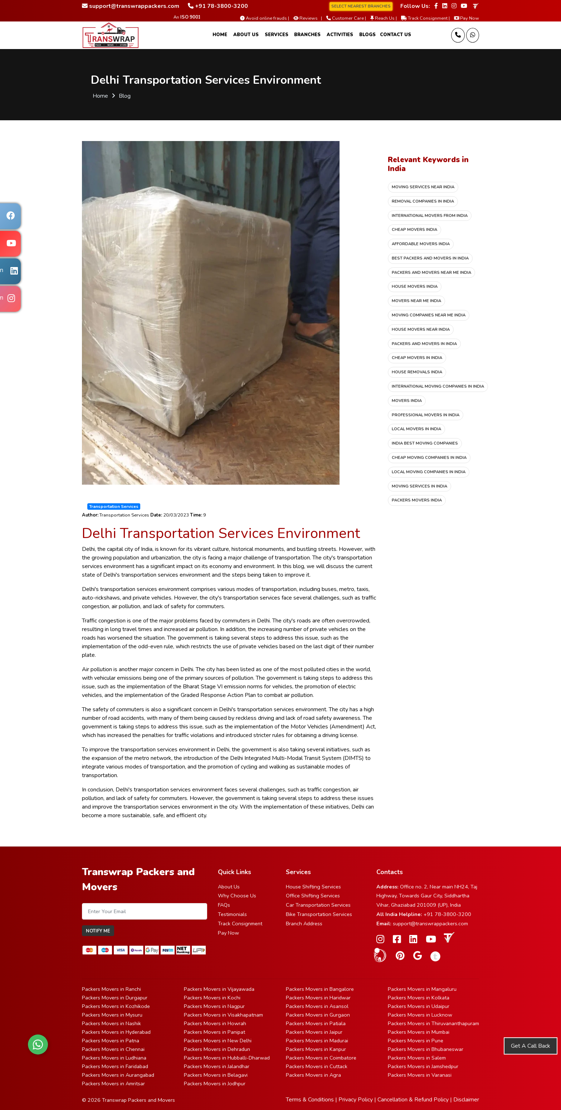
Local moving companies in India (428, 472)
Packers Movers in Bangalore (320, 989)
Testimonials (232, 914)
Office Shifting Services (313, 895)
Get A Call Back (530, 1046)
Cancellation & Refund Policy (413, 1100)
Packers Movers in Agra (313, 1075)
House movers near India (421, 329)
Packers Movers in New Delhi (218, 1040)
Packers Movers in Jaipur (314, 1032)
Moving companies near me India (428, 315)
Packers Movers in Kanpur (316, 1049)
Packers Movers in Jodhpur (214, 1083)
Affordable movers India (421, 244)
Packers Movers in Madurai (317, 1040)
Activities (340, 34)
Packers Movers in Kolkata (418, 997)
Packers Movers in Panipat (214, 1032)
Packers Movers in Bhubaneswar (425, 1049)
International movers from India (430, 215)
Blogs (367, 34)
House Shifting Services (313, 886)
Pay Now (228, 932)
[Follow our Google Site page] (417, 956)
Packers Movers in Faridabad (115, 1066)
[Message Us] (472, 35)
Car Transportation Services (318, 904)
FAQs (224, 904)
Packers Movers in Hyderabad (116, 1032)
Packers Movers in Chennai (113, 1049)
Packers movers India (417, 500)
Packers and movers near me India (431, 272)
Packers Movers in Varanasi (420, 1075)
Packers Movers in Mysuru (112, 1014)
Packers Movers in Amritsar (113, 1083)
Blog (125, 96)
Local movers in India (416, 429)
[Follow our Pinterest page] (400, 956)
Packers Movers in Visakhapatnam (223, 1014)
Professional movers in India (425, 415)
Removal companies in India (423, 201)
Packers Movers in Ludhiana (114, 1057)
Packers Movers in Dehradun (217, 1049)
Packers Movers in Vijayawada (219, 989)
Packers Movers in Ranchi (111, 989)
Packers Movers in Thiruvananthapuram (433, 1023)
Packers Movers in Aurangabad (118, 1075)
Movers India (407, 400)
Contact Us (395, 34)
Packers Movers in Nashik (111, 1023)
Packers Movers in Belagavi (216, 1075)
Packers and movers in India (424, 343)
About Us (246, 34)
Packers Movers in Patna (110, 1040)
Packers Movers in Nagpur (214, 1006)
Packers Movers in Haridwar (318, 997)
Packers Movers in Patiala (316, 1023)
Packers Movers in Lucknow (420, 1014)
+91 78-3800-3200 (447, 914)
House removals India (417, 372)
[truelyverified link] (475, 6)
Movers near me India (416, 301)
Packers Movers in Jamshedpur (423, 1066)
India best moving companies (425, 443)
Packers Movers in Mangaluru (422, 989)
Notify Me (98, 931)
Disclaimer (466, 1100)
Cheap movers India (414, 229)
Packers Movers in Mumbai (418, 1032)
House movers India (415, 286)
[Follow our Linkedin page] (444, 6)
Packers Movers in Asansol (317, 1006)
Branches (307, 34)
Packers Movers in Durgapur (114, 997)
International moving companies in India (438, 386)
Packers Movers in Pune (415, 1040)
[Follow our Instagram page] (454, 6)
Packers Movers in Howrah (215, 1023)
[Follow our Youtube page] (464, 6)
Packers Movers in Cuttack (316, 1066)
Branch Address (304, 923)
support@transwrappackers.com (430, 923)
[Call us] (458, 35)
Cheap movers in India (417, 357)
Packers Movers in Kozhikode (116, 1006)
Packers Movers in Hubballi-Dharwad (227, 1057)
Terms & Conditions (310, 1100)
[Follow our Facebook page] (436, 6)
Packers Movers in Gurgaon (318, 1014)
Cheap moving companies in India (429, 457)
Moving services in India (419, 486)
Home (220, 34)
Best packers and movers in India (430, 258)
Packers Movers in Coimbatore (321, 1057)
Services (276, 34)
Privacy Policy (355, 1100)
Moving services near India (423, 187)
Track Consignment (240, 923)
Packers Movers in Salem (417, 1057)
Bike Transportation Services (319, 914)
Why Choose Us (237, 895)
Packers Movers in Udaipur (418, 1006)
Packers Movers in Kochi (212, 997)
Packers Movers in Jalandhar (216, 1066)
